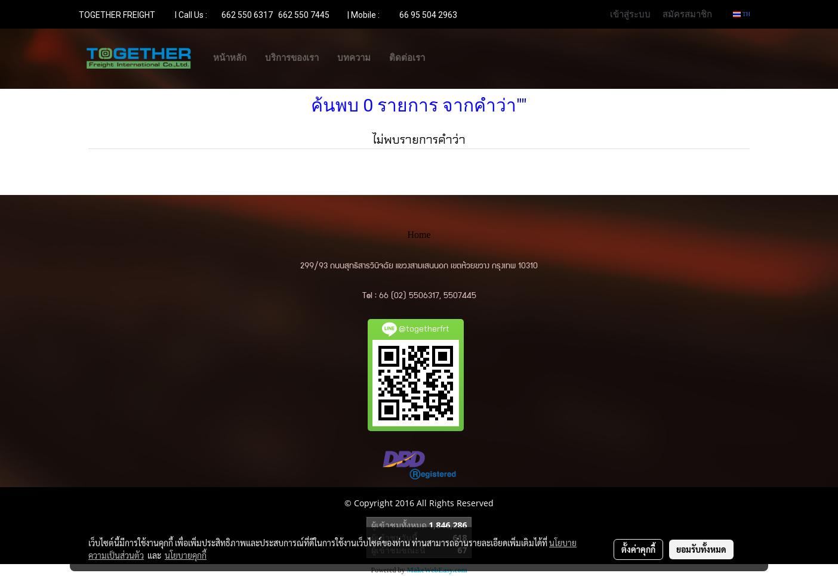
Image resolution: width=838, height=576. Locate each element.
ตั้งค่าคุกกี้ (638, 549)
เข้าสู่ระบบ (630, 13)
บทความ (354, 57)
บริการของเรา (292, 57)
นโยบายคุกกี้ (186, 555)
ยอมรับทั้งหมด (701, 549)
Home (418, 235)
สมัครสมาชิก (687, 13)
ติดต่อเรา (407, 57)
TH (741, 14)
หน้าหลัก (230, 57)
